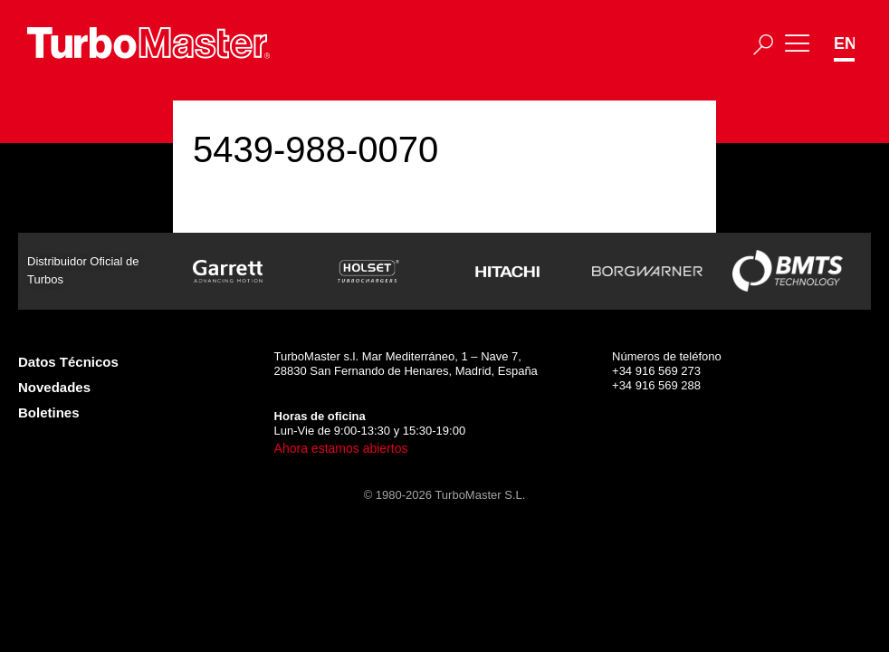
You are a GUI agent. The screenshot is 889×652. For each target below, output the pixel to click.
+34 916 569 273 (656, 371)
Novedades (54, 387)
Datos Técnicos (68, 361)
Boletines (49, 412)
